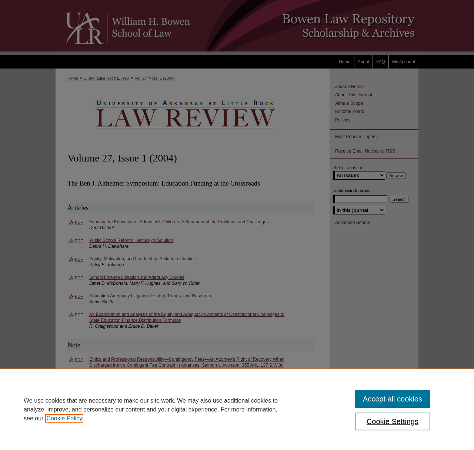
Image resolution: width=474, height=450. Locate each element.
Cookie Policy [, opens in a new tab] (64, 418)
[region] (237, 409)
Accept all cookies (392, 399)
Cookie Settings (392, 421)
